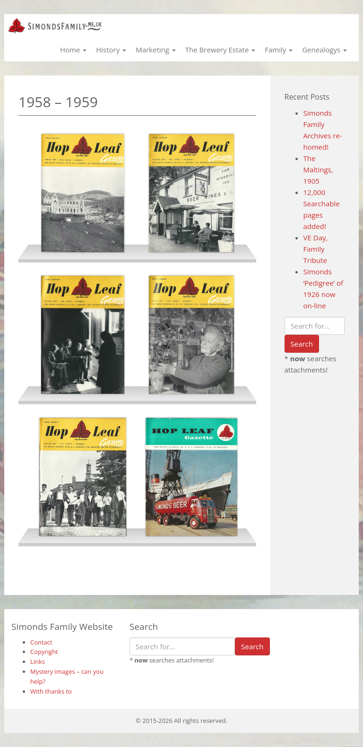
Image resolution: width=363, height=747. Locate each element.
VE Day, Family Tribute (315, 249)
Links (37, 661)
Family (279, 49)
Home (73, 49)
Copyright (44, 651)
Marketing (156, 49)
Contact (41, 642)
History (111, 49)
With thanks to (51, 691)
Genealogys (324, 49)
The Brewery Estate (220, 49)
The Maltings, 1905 (318, 169)
